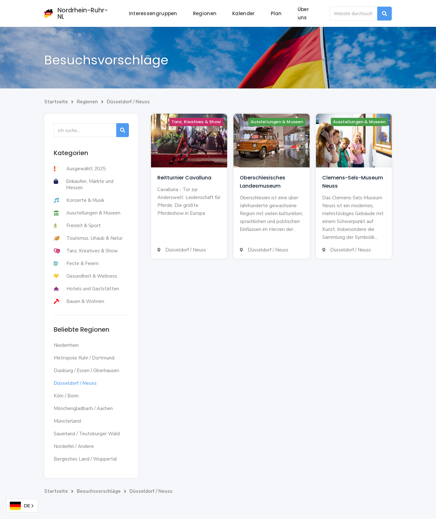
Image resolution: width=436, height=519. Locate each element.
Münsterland (67, 421)
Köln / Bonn (66, 396)
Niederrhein (66, 345)
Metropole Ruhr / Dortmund (84, 358)
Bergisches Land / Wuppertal (85, 459)
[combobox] (22, 506)
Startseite (56, 102)
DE (20, 505)
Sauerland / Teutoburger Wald (87, 434)
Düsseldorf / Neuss (128, 102)
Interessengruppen (153, 13)
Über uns (303, 13)
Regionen (204, 13)
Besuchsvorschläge (99, 491)
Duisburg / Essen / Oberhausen (86, 370)
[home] (78, 13)
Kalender (243, 13)
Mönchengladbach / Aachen (83, 408)
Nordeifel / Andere (74, 446)
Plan (276, 13)
